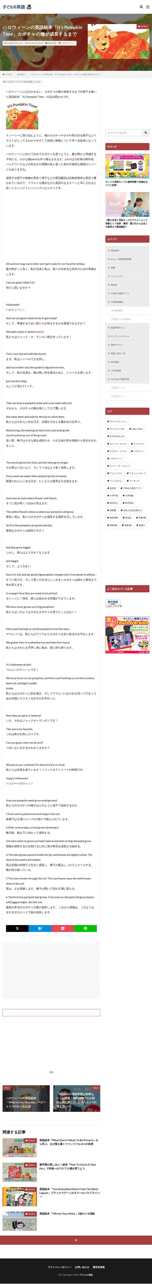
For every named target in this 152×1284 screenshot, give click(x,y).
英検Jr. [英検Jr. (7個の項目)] (142, 532)
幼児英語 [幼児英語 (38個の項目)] (129, 510)
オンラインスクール (122, 341)
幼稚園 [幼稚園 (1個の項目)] (113, 517)
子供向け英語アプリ (122, 296)
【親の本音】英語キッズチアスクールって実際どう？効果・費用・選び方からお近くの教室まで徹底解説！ (127, 224)
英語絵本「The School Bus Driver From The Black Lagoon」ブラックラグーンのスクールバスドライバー (68, 1193)
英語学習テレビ (119, 332)
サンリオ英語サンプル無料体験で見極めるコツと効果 (127, 184)
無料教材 (119, 314)
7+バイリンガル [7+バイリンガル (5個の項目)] (117, 436)
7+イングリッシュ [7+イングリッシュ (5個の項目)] (118, 429)
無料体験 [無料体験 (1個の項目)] (114, 525)
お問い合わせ (82, 1267)
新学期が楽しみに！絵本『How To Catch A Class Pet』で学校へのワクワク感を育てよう (69, 1166)
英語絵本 (52, 43)
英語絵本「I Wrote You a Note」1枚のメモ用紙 (68, 1213)
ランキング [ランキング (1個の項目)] (134, 488)
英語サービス (118, 350)
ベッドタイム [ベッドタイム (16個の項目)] (116, 488)
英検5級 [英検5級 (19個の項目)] (128, 532)
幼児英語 (116, 367)
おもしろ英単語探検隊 (123, 260)
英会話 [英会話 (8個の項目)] (128, 525)
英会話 (114, 287)
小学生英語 (117, 376)
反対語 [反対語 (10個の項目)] (113, 495)
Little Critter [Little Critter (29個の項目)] (137, 436)
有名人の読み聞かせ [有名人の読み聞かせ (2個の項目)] (132, 517)
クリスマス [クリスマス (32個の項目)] (138, 451)
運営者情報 (99, 1267)
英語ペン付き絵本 (124, 323)
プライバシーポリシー (59, 1267)
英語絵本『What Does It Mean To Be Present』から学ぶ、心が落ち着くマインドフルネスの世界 (69, 1142)
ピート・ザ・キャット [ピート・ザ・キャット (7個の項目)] (120, 473)
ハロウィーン (67, 43)
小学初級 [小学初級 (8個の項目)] (129, 503)
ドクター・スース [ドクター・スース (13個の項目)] (118, 458)
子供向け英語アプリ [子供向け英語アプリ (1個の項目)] (132, 495)
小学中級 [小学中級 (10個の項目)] (114, 503)
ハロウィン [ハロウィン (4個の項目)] (138, 458)
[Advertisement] (51, 970)
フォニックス (118, 278)
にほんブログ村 (113, 613)
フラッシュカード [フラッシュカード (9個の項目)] (137, 481)
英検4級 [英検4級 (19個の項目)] (113, 532)
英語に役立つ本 (119, 359)
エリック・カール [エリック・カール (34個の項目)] (118, 451)
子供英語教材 (118, 305)
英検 (113, 269)
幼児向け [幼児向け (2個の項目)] (114, 510)
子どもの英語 (86, 1275)
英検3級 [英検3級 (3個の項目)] (142, 525)
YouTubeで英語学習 (122, 385)
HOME (8, 74)
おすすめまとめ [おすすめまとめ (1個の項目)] (117, 443)
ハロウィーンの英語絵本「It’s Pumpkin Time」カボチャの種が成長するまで (65, 74)
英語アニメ (121, 403)
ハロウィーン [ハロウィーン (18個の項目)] (116, 466)
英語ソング (121, 394)
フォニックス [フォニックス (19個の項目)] (116, 481)
